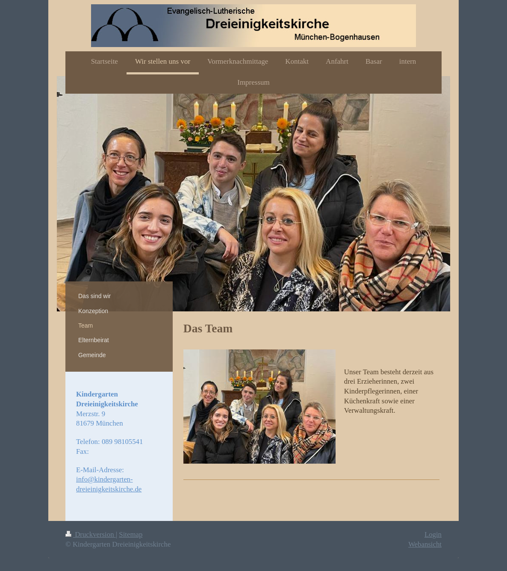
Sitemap (130, 534)
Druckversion (90, 534)
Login (433, 534)
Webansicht (425, 544)
